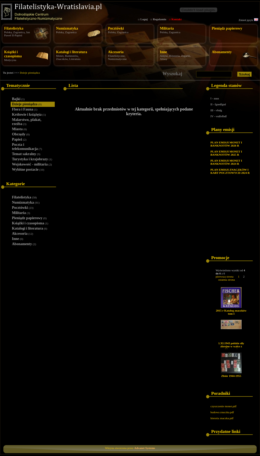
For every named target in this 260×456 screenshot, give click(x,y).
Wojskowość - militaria (32, 164)
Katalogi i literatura (71, 52)
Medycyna (10, 59)
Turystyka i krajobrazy (32, 159)
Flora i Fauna (24, 109)
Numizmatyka (67, 28)
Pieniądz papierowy (227, 28)
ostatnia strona (226, 279)
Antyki (164, 55)
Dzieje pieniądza (30, 72)
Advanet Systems (144, 448)
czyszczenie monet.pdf (223, 406)
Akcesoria (116, 52)
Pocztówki (116, 28)
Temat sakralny (26, 154)
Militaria (167, 28)
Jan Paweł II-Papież (17, 34)
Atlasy (163, 58)
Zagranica (19, 32)
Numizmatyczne (117, 58)
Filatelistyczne (116, 55)
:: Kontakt (175, 19)
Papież (19, 139)
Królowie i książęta (29, 114)
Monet (60, 55)
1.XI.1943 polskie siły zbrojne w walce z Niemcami (231, 346)
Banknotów (71, 55)
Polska (8, 32)
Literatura (74, 58)
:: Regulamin (158, 19)
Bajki (18, 99)
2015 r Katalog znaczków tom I (231, 312)
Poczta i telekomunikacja (27, 147)
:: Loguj (143, 19)
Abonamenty (222, 52)
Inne (163, 52)
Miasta (19, 129)
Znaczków (62, 58)
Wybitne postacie (28, 169)
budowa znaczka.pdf (222, 412)
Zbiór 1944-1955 (231, 375)
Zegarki (185, 55)
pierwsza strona (225, 276)
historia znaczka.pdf (222, 418)
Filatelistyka (13, 28)
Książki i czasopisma (13, 54)
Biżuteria (174, 55)
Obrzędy (21, 134)
